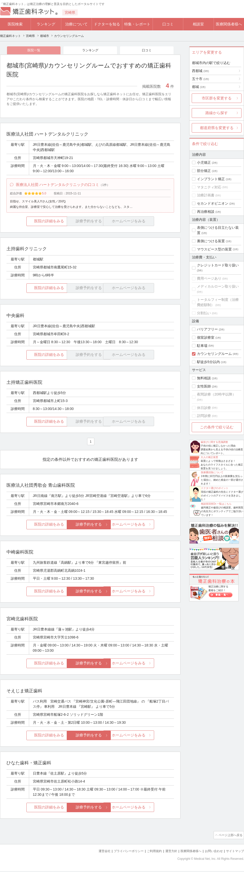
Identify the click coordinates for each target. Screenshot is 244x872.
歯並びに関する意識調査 (214, 442)
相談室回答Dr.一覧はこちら (216, 503)
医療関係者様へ (229, 24)
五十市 (200, 79)
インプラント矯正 (211, 179)
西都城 (200, 71)
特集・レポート (137, 24)
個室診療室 (205, 337)
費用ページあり (209, 278)
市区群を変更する (217, 98)
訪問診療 (204, 416)
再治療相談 (205, 212)
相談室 (198, 24)
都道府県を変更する (217, 128)
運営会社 (94, 852)
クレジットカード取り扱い (218, 265)
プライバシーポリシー (120, 852)
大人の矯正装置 (209, 457)
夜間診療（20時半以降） (216, 394)
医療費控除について (212, 472)
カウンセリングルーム (214, 354)
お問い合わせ (211, 852)
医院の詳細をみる (34, 224)
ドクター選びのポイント (214, 488)
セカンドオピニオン (212, 203)
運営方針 (166, 852)
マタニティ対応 (209, 187)
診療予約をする (90, 526)
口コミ (168, 24)
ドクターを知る (107, 24)
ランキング (46, 24)
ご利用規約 (148, 852)
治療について (76, 24)
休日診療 (204, 408)
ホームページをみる (146, 526)
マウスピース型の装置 (214, 249)
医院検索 (15, 24)
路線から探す (216, 113)
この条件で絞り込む (217, 427)
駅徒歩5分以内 (208, 362)
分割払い (204, 313)
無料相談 (204, 378)
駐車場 (202, 346)
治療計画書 (205, 195)
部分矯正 (204, 171)
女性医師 (204, 386)
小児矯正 (204, 162)
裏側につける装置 (211, 241)
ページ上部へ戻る (230, 836)
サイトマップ (234, 852)
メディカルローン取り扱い (218, 286)
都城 (198, 87)
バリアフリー (207, 329)
